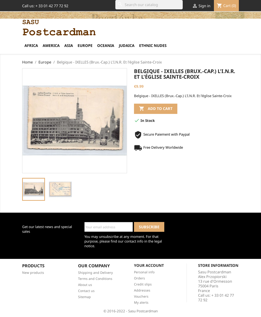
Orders (139, 278)
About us (85, 284)
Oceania (105, 45)
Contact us (86, 291)
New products (33, 272)
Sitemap (84, 297)
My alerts (141, 302)
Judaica (126, 45)
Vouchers (141, 296)
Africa (31, 45)
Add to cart (155, 109)
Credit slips (143, 284)
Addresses (142, 290)
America (51, 45)
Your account (149, 265)
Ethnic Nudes (153, 45)
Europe (85, 45)
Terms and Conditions (95, 278)
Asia (68, 45)
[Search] (149, 4)
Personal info (144, 272)
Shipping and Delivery (95, 272)
